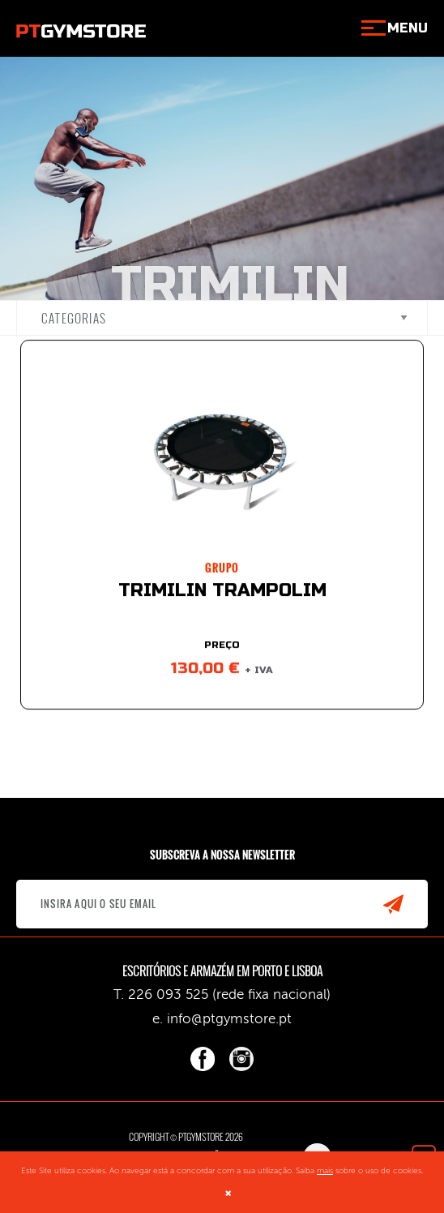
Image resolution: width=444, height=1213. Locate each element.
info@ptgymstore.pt (229, 1018)
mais (325, 1171)
